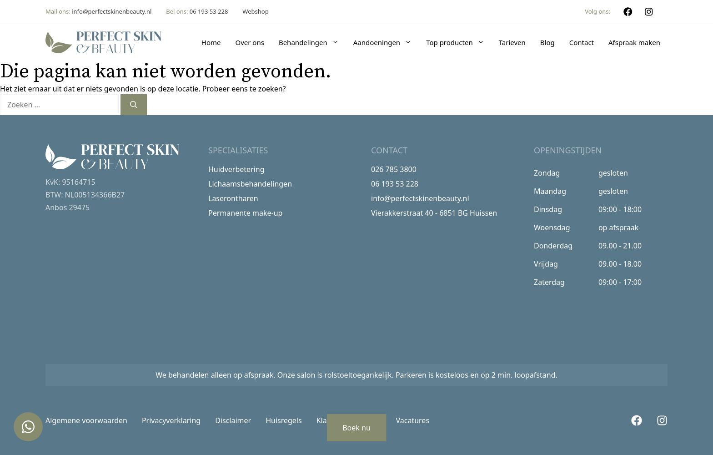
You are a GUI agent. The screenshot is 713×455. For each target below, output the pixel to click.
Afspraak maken (634, 42)
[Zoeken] (134, 104)
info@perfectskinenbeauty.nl (111, 11)
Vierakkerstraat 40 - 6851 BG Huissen (434, 213)
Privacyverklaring (171, 420)
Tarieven (512, 42)
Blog (547, 42)
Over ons (249, 42)
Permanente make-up (245, 213)
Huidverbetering (236, 169)
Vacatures (413, 420)
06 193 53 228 (209, 11)
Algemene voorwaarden (86, 420)
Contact (581, 42)
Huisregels (284, 420)
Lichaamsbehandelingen (250, 184)
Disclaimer (233, 420)
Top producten (459, 42)
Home (211, 42)
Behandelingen (312, 42)
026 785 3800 (394, 169)
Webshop (255, 11)
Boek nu (356, 428)
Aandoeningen (386, 42)
